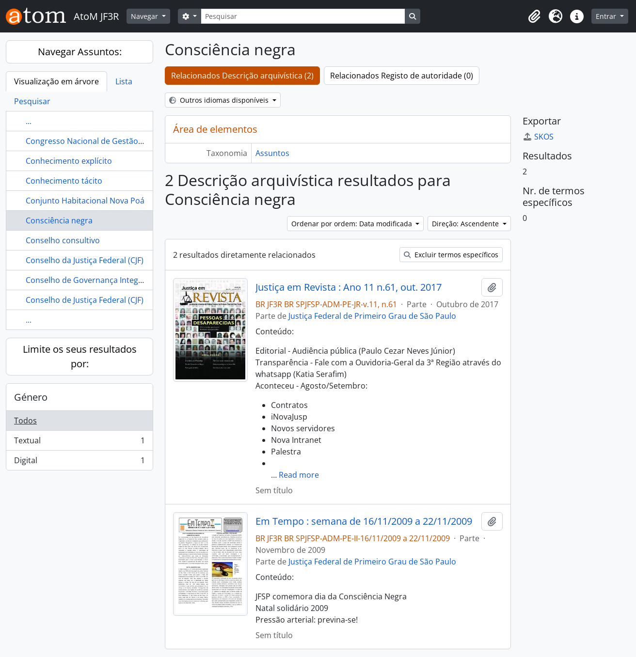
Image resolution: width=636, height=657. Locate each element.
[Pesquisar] (303, 16)
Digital (79, 462)
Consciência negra (59, 220)
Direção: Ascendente (466, 223)
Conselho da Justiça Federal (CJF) (84, 260)
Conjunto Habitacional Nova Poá (85, 200)
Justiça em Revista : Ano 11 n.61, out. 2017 (348, 287)
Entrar (607, 16)
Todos (25, 420)
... (29, 121)
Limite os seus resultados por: (80, 356)
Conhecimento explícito (69, 161)
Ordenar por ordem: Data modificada (352, 223)
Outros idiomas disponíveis (219, 100)
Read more (299, 474)
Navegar (145, 16)
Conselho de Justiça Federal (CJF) (84, 300)
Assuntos (272, 153)
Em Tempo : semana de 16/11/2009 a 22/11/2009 (363, 521)
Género (31, 397)
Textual (79, 443)
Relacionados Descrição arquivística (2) (242, 75)
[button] (534, 16)
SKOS (538, 136)
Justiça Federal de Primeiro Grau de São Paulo (372, 316)
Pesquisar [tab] (32, 101)
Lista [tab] (123, 81)
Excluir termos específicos (451, 254)
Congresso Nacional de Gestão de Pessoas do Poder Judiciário (139, 141)
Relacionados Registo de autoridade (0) (401, 75)
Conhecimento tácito (64, 180)
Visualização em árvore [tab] (56, 81)
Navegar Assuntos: (80, 51)
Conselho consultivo (63, 240)
